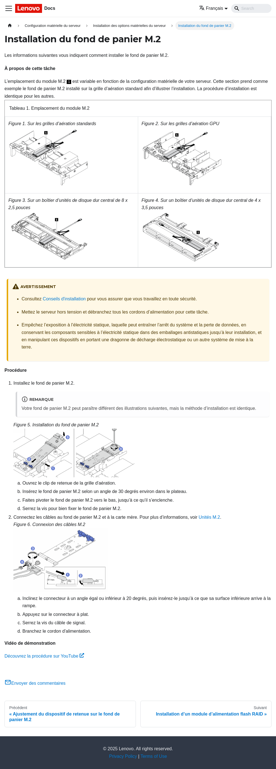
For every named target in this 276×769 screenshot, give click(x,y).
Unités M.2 (209, 517)
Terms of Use (154, 756)
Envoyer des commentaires (35, 683)
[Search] (251, 8)
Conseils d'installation (64, 298)
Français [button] (211, 8)
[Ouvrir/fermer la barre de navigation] (8, 8)
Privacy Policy (123, 756)
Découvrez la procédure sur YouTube (44, 656)
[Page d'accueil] (9, 25)
